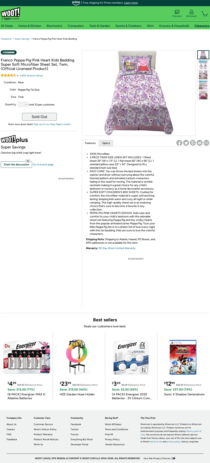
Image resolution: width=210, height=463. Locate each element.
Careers (11, 429)
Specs (106, 143)
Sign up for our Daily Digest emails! (52, 124)
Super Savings (22, 38)
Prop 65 (109, 434)
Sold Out (39, 116)
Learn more (131, 2)
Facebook (76, 424)
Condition (10, 82)
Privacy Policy (112, 439)
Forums (177, 14)
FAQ (9, 434)
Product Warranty (43, 434)
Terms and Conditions (116, 429)
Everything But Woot (82, 439)
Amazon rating (31, 75)
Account (191, 14)
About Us (11, 424)
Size (13, 97)
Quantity (10, 104)
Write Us (38, 444)
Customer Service (43, 424)
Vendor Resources (115, 444)
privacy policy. (174, 441)
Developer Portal (79, 444)
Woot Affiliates (113, 424)
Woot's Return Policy (45, 429)
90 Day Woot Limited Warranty (117, 248)
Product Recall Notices (46, 439)
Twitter (75, 429)
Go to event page (43, 164)
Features (90, 143)
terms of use (156, 441)
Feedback (12, 439)
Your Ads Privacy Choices (156, 458)
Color (13, 89)
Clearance (6, 38)
